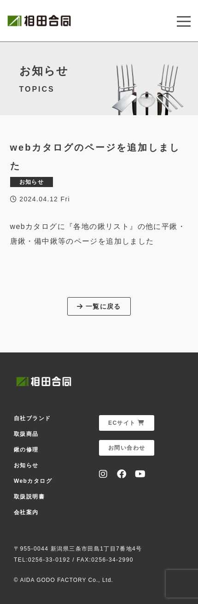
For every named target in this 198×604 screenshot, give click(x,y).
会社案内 (26, 512)
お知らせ (26, 465)
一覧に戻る (99, 306)
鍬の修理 (26, 449)
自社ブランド (32, 418)
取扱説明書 (29, 496)
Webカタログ (33, 481)
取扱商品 (26, 434)
